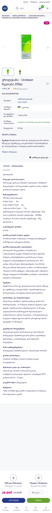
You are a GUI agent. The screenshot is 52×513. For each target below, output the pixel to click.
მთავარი (5, 16)
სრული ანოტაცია (9, 152)
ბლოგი (25, 2)
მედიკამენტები (19, 16)
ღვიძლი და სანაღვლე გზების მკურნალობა (20, 18)
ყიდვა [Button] (38, 500)
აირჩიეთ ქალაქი (25, 99)
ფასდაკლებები (44, 2)
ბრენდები (33, 2)
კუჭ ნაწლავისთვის (37, 16)
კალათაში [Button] (14, 500)
